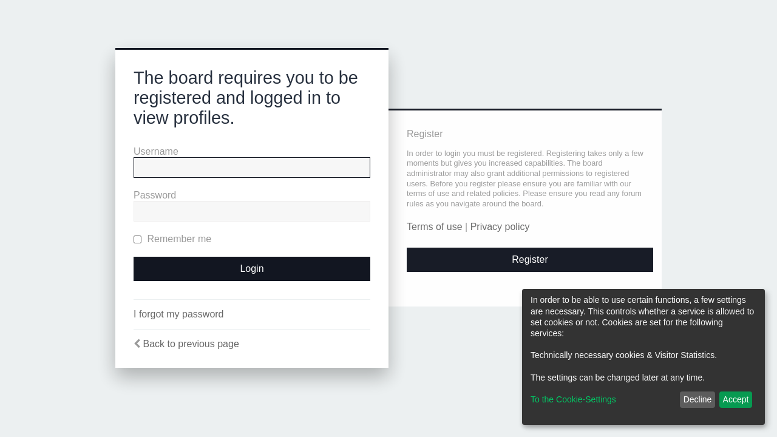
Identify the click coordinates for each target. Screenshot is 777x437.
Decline (698, 399)
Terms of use (435, 227)
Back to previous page (191, 344)
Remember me (172, 239)
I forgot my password (179, 314)
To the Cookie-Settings (573, 399)
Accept (736, 399)
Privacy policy (500, 227)
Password (155, 195)
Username (156, 151)
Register (530, 259)
